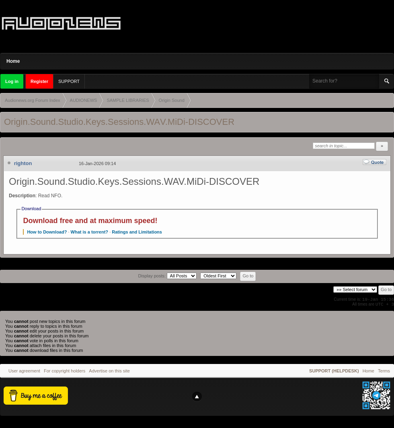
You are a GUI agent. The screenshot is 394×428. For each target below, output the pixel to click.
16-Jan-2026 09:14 (97, 163)
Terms (384, 370)
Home (13, 61)
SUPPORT (69, 81)
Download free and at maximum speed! (90, 221)
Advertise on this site (109, 370)
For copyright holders (64, 370)
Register (39, 81)
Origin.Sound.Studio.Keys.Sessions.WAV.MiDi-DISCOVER (119, 122)
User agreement (24, 370)
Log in (11, 81)
